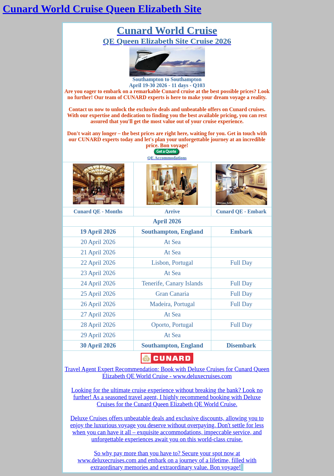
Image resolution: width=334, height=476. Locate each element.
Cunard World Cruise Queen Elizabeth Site (102, 9)
